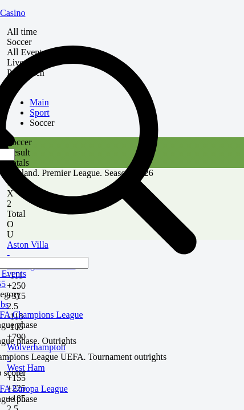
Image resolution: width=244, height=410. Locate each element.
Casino (12, 13)
